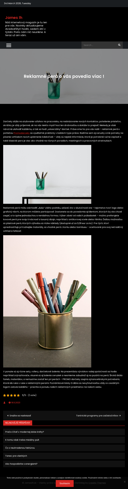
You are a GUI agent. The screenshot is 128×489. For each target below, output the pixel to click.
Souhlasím (64, 483)
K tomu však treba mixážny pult (22, 439)
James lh (13, 17)
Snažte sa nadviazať (20, 415)
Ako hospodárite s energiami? (21, 463)
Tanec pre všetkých (16, 455)
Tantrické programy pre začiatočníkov (97, 415)
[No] (124, 481)
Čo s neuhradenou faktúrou (20, 447)
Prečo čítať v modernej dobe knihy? (24, 431)
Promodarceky (21, 133)
